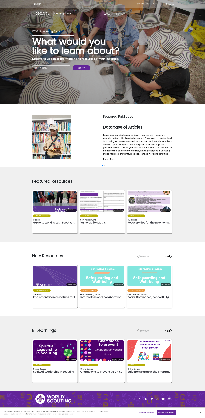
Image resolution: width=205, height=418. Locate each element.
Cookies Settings (146, 414)
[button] (168, 256)
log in (154, 4)
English (37, 3)
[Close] (201, 413)
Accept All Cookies (166, 414)
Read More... (109, 159)
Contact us (142, 4)
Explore (120, 14)
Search (169, 4)
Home (106, 14)
